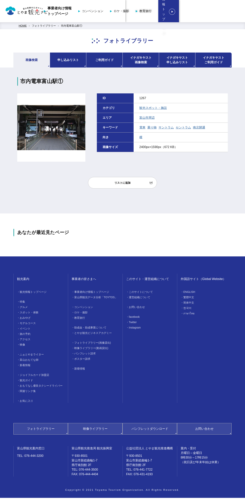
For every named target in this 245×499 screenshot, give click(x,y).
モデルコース (28, 324)
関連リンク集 (28, 392)
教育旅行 (178, 11)
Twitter (133, 323)
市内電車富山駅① (71, 26)
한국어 (187, 309)
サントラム (166, 128)
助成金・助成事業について (90, 328)
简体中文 (188, 303)
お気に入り (26, 401)
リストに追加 (122, 183)
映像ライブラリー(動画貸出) (91, 349)
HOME (23, 26)
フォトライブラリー (44, 26)
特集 (22, 302)
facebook (134, 317)
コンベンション (125, 11)
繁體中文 (188, 298)
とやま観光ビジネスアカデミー (93, 334)
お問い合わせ (137, 308)
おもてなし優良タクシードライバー (41, 386)
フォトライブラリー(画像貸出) (92, 343)
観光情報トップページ (218, 12)
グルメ (24, 308)
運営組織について (139, 298)
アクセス (25, 340)
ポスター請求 (82, 359)
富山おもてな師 (29, 360)
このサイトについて (141, 293)
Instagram (135, 328)
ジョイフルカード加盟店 (34, 376)
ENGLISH (189, 293)
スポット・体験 (29, 313)
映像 (22, 345)
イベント (25, 329)
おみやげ (25, 318)
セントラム (183, 128)
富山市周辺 (147, 118)
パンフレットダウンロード (149, 429)
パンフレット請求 (85, 354)
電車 (142, 128)
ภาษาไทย (188, 314)
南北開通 (199, 128)
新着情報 (25, 366)
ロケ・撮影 (154, 11)
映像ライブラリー (95, 429)
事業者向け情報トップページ (93, 11)
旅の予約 (25, 335)
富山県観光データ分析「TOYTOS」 (95, 298)
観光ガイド (26, 381)
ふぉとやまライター (32, 355)
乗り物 (152, 128)
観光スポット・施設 (153, 109)
